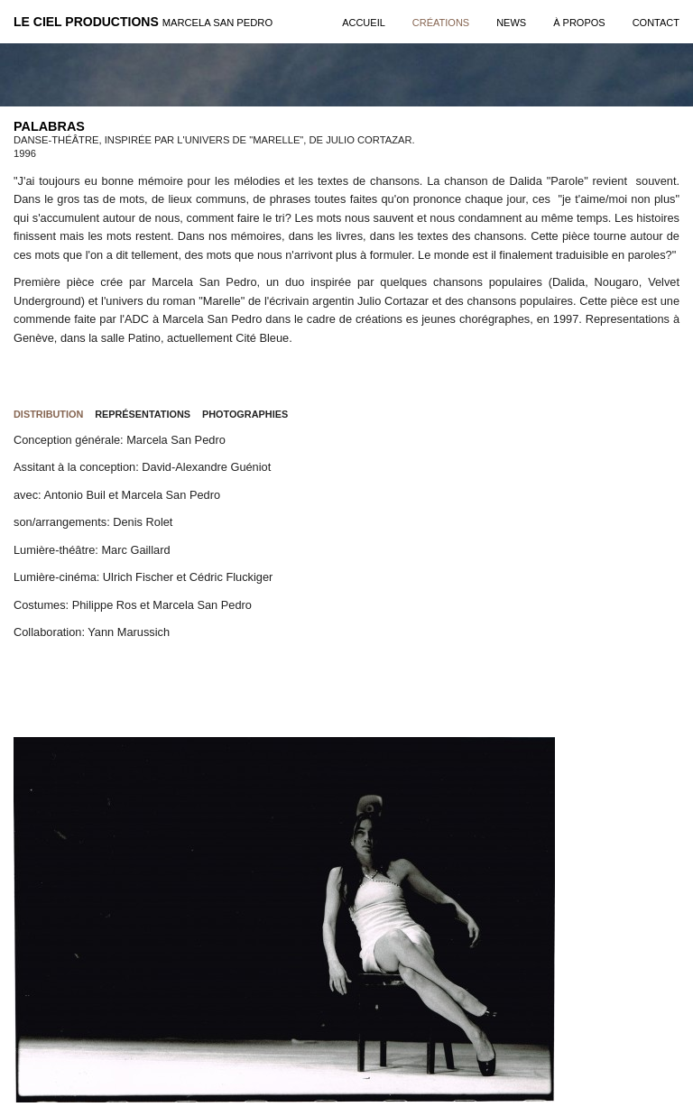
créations (440, 22)
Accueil (363, 22)
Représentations (142, 414)
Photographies (245, 414)
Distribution (48, 414)
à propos (579, 22)
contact (656, 22)
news (511, 22)
